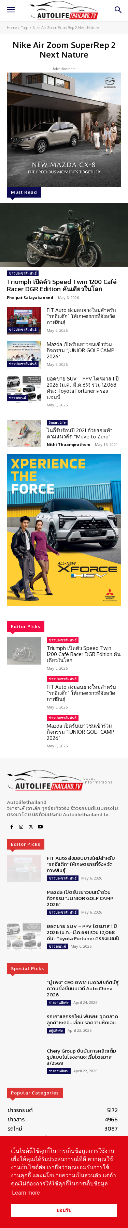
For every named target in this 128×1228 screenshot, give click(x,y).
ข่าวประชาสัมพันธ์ (23, 273)
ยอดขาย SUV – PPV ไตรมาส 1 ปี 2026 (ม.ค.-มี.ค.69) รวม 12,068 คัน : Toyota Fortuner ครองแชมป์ (83, 387)
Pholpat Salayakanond (30, 297)
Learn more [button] (26, 1193)
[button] (64, 530)
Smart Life (57, 422)
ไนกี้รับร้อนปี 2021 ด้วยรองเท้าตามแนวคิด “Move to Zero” (80, 433)
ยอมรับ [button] (64, 1210)
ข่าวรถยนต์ (17, 397)
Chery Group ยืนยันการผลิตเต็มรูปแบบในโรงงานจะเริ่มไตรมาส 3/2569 (81, 1057)
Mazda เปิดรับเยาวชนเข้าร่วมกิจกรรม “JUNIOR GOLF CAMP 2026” (80, 350)
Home (12, 27)
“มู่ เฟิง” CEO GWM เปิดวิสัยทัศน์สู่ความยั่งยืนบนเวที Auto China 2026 (83, 988)
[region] (64, 530)
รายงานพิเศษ (59, 1002)
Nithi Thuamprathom (68, 444)
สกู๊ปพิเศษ (56, 1030)
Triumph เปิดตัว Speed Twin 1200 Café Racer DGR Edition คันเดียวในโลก (62, 285)
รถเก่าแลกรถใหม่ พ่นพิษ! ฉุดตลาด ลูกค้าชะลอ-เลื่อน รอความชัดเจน (82, 1019)
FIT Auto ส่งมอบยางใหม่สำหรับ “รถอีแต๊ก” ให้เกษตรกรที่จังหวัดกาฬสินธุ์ (81, 316)
